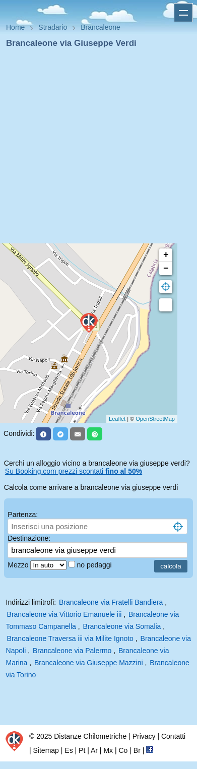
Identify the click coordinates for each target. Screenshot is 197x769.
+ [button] (166, 255)
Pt (82, 750)
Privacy (144, 736)
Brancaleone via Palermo (72, 651)
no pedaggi (95, 565)
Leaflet (117, 419)
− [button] (166, 269)
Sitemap (46, 750)
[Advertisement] (94, 148)
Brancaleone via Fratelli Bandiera (111, 602)
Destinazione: (29, 538)
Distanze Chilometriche (90, 736)
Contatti (173, 736)
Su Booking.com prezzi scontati (73, 471)
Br (137, 750)
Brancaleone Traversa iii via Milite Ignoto (70, 638)
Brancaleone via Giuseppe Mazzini (88, 663)
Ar (94, 750)
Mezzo (19, 565)
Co (122, 750)
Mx (108, 750)
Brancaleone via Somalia (122, 626)
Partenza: (23, 514)
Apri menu (183, 12)
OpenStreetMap (155, 419)
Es (68, 750)
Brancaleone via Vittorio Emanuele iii (64, 614)
